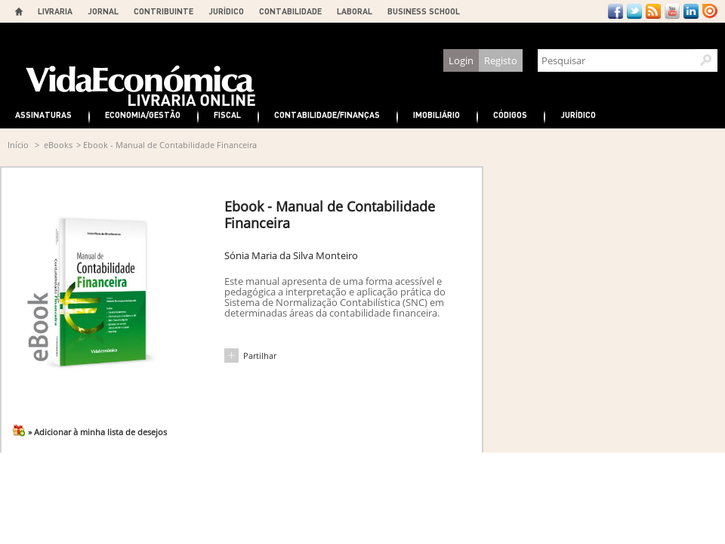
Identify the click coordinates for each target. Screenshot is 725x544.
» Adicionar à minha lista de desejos (97, 431)
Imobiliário (436, 114)
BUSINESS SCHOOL (423, 11)
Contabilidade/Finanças (327, 114)
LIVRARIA (55, 11)
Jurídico (578, 114)
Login (461, 60)
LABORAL (354, 11)
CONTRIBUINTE (163, 11)
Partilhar (259, 355)
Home (19, 11)
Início (18, 144)
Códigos (510, 114)
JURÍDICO (226, 11)
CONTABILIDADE (290, 11)
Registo (500, 60)
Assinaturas (43, 114)
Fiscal (227, 114)
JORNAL (103, 11)
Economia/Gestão (142, 114)
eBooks (58, 144)
